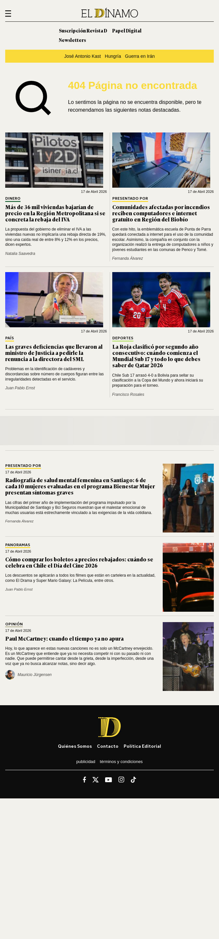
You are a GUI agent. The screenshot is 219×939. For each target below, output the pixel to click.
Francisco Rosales (128, 394)
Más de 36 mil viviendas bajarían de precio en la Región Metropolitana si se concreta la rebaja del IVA (55, 213)
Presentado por (130, 198)
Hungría (113, 56)
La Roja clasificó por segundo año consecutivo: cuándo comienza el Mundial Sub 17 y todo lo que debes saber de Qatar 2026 (156, 356)
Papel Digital (127, 30)
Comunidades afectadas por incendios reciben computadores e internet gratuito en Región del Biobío (161, 213)
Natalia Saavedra (20, 253)
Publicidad (85, 761)
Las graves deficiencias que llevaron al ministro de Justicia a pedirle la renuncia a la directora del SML (54, 353)
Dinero (13, 198)
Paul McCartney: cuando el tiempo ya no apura (64, 638)
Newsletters (72, 39)
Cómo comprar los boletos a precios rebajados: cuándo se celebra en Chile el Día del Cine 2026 (79, 562)
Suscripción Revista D (83, 30)
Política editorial (142, 746)
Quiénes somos (75, 746)
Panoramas (17, 545)
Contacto (107, 746)
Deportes (122, 338)
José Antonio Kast (82, 56)
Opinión (14, 624)
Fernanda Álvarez (127, 258)
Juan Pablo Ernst (20, 388)
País (9, 338)
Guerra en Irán (140, 56)
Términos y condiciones (121, 761)
